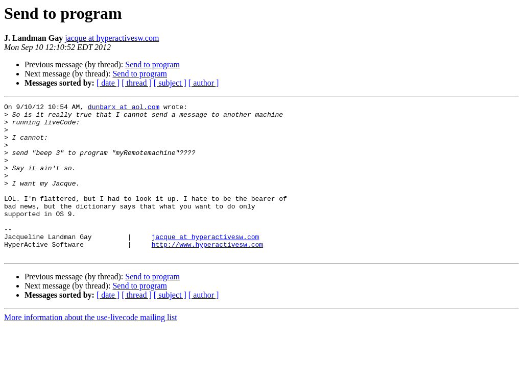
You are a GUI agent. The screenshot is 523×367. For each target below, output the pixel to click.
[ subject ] (170, 82)
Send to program (152, 64)
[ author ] (203, 82)
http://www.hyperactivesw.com (207, 273)
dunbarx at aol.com (123, 108)
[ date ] (108, 82)
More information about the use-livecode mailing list (90, 348)
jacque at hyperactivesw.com (112, 38)
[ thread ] (137, 82)
